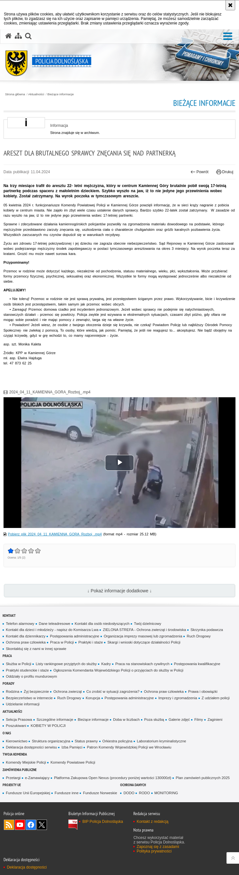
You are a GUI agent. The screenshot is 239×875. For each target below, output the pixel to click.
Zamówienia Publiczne (20, 769)
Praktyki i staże (90, 642)
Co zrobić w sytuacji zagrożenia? (112, 691)
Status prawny (86, 741)
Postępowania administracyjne (74, 636)
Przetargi (13, 778)
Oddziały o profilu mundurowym (31, 676)
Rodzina (12, 691)
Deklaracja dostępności (27, 867)
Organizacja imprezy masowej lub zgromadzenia (143, 636)
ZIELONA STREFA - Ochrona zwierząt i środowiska (144, 630)
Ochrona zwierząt (67, 691)
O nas (7, 732)
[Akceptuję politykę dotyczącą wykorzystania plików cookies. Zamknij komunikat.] (230, 5)
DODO (128, 793)
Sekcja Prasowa (19, 719)
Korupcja (93, 698)
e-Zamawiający (37, 778)
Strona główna (15, 94)
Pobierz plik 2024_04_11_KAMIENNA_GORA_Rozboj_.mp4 (55, 534)
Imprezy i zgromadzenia (177, 698)
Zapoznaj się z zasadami (158, 846)
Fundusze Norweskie (100, 793)
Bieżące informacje (61, 94)
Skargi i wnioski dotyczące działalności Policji (143, 642)
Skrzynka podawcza (206, 630)
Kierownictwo (16, 741)
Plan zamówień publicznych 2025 (203, 778)
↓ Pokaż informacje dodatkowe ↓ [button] (119, 590)
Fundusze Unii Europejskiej (28, 793)
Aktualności (36, 94)
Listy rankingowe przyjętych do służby (66, 664)
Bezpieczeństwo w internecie (29, 698)
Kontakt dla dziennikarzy (25, 636)
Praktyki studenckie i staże (27, 670)
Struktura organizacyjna (51, 741)
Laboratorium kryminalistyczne (161, 741)
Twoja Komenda (15, 754)
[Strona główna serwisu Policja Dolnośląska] (8, 36)
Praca (7, 655)
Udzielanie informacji (23, 704)
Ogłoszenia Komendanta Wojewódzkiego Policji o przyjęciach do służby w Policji (118, 670)
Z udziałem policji (216, 698)
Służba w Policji (18, 664)
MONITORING (166, 793)
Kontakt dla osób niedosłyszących (102, 624)
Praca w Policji (62, 642)
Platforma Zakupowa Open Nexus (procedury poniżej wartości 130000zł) (112, 778)
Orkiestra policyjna (117, 741)
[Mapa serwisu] (18, 36)
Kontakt (9, 615)
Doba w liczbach (126, 719)
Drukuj (224, 171)
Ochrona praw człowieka (26, 642)
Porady (8, 683)
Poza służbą (154, 719)
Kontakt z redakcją (152, 821)
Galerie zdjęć (179, 719)
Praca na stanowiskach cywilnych (142, 664)
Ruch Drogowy (199, 636)
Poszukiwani (16, 726)
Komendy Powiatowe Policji (72, 762)
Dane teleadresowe (54, 624)
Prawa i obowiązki (202, 691)
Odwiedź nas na (20, 825)
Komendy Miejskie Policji (26, 762)
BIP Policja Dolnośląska (102, 821)
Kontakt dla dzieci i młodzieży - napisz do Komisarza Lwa (52, 630)
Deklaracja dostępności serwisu (31, 747)
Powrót (199, 171)
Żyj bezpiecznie (36, 691)
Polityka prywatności (154, 851)
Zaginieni (215, 719)
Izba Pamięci (71, 747)
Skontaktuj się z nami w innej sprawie (36, 649)
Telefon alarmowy (20, 624)
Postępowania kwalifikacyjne (197, 664)
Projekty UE (12, 784)
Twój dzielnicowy (147, 624)
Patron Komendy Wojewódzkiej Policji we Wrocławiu (129, 747)
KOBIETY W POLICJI (48, 726)
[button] (28, 36)
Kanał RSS (9, 825)
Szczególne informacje (55, 719)
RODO (144, 793)
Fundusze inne (67, 793)
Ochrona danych (133, 784)
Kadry (106, 664)
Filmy (198, 719)
